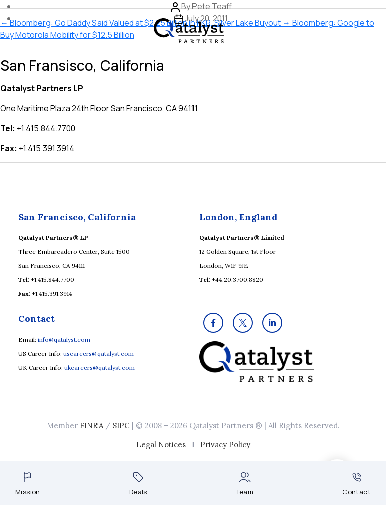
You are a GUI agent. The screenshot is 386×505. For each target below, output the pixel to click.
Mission (27, 484)
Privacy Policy (225, 444)
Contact (356, 484)
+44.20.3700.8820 (237, 279)
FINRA (91, 425)
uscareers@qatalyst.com (98, 353)
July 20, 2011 (206, 18)
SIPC (121, 425)
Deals (138, 484)
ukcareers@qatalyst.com (99, 367)
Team (245, 484)
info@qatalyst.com (64, 339)
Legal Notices (161, 444)
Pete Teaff (212, 6)
